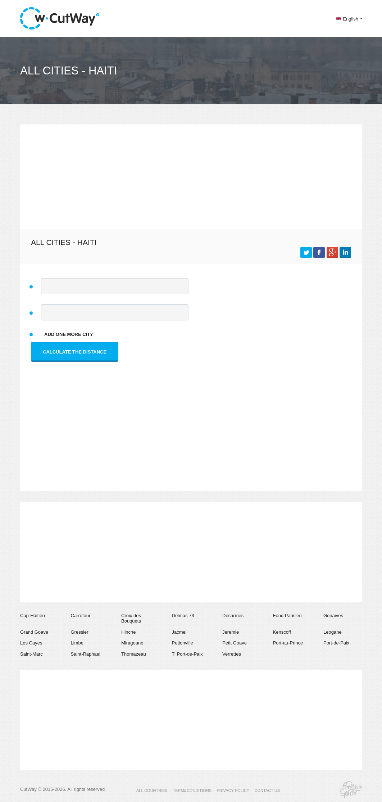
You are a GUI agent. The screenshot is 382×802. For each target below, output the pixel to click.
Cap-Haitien (32, 615)
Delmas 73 (183, 615)
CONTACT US (267, 790)
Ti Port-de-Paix (187, 654)
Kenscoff (282, 632)
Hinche (128, 632)
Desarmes (233, 615)
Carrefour (81, 615)
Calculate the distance (74, 352)
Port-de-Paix (336, 643)
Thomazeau (133, 654)
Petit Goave (234, 643)
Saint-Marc (31, 654)
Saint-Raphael (85, 654)
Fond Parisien (287, 615)
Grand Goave (34, 632)
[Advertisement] (191, 174)
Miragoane (132, 643)
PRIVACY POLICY (233, 790)
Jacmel (179, 632)
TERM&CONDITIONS (192, 790)
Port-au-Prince (288, 643)
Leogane (332, 632)
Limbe (77, 643)
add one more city (68, 334)
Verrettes (231, 654)
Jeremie (230, 632)
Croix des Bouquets (131, 618)
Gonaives (333, 615)
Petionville (182, 643)
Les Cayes (31, 643)
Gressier (79, 632)
